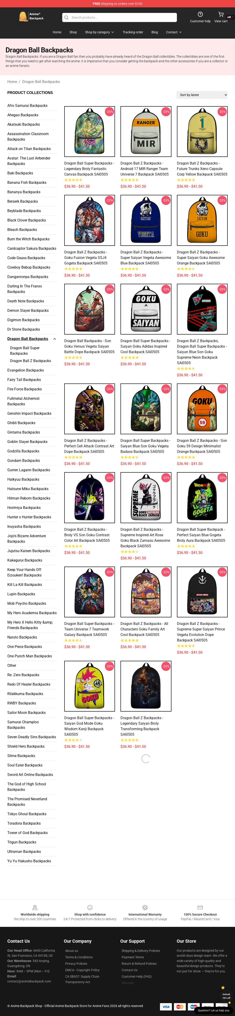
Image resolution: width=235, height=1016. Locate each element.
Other (11, 665)
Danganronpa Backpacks (27, 277)
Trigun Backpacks (21, 842)
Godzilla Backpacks (23, 451)
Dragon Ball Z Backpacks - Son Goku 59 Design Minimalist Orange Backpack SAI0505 (202, 446)
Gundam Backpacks (23, 460)
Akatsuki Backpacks (23, 124)
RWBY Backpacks (21, 703)
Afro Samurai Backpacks (27, 105)
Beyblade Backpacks (24, 211)
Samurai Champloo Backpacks (23, 725)
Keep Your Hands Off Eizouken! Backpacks (24, 572)
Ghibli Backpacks (21, 423)
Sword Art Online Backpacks (30, 774)
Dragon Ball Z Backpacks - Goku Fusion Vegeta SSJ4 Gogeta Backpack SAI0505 (85, 257)
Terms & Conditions (79, 957)
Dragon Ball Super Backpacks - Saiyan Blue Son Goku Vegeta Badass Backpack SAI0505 (145, 446)
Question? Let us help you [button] (213, 1010)
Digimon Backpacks (23, 320)
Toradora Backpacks (24, 823)
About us (71, 951)
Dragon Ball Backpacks (41, 81)
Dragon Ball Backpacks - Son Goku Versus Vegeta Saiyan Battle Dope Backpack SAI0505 (89, 346)
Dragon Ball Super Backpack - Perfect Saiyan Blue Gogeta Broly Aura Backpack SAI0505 (201, 535)
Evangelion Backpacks (25, 370)
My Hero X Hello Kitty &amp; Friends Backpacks (30, 625)
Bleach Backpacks (22, 229)
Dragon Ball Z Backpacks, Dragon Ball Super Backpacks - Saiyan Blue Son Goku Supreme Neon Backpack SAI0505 (202, 352)
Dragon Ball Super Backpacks (24, 351)
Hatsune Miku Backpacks (27, 489)
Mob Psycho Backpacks (26, 603)
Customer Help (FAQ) (137, 976)
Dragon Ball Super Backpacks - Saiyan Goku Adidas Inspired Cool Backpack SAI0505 (145, 346)
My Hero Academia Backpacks (32, 613)
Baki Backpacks (20, 173)
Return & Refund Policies (139, 963)
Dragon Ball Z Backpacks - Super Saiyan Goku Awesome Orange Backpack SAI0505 (201, 257)
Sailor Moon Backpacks (26, 712)
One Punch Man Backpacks (29, 656)
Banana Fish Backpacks (26, 182)
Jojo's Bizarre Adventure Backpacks (26, 539)
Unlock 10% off (226, 996)
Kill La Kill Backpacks (24, 584)
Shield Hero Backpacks (26, 746)
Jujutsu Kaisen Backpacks (28, 551)
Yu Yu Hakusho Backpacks (29, 861)
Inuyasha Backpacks (24, 526)
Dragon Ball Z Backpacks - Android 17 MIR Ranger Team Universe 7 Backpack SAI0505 (144, 168)
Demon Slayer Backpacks (28, 310)
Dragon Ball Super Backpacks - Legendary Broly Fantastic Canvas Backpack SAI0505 (89, 168)
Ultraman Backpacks (24, 851)
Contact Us (129, 970)
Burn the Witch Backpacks (28, 239)
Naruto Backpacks (22, 637)
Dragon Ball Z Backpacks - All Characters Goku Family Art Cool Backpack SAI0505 (144, 629)
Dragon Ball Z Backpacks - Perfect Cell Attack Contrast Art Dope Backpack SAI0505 (89, 446)
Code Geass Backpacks (26, 258)
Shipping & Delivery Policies (141, 951)
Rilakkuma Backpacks (25, 694)
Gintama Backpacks (23, 432)
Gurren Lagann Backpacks (28, 470)
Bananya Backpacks (23, 192)
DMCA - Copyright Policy (82, 970)
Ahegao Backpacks (22, 115)
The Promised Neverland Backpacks (27, 802)
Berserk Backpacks (22, 201)
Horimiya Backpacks (24, 507)
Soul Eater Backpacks (24, 765)
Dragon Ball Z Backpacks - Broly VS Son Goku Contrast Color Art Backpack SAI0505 (87, 535)
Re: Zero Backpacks (23, 675)
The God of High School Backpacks (26, 787)
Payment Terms (133, 957)
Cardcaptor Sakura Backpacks (31, 248)
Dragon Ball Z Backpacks (30, 361)
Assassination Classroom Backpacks (28, 137)
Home (12, 81)
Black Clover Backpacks (26, 220)
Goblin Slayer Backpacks (27, 442)
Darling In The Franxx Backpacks (24, 289)
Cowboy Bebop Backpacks (28, 267)
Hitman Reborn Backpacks (28, 498)
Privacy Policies (76, 963)
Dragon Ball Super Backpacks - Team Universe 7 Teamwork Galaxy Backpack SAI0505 (89, 629)
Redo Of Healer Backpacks (28, 684)
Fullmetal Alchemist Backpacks (23, 401)
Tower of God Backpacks (27, 833)
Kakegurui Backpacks (24, 560)
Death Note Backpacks (25, 301)
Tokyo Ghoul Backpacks (26, 814)
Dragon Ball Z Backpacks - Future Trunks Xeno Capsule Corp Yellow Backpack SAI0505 (202, 168)
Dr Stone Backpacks (23, 329)
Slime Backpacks (21, 756)
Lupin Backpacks (21, 594)
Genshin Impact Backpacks (29, 413)
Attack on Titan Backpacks (29, 149)
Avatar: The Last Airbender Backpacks (28, 161)
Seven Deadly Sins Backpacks (31, 737)
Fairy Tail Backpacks (24, 379)
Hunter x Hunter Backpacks (29, 517)
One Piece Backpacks (24, 646)
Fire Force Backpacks (24, 389)
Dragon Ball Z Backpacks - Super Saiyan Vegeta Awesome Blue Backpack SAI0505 (145, 257)
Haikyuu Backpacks (23, 479)
